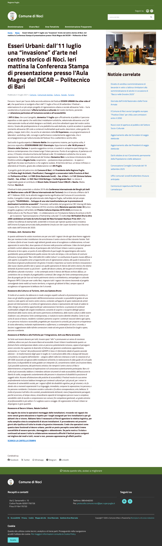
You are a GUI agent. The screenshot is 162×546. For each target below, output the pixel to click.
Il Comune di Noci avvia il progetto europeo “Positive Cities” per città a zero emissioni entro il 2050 (129, 115)
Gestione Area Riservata (69, 518)
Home (10, 32)
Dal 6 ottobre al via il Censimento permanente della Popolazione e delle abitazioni (130, 157)
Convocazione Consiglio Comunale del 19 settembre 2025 (129, 167)
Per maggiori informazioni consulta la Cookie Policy (53, 534)
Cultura (57, 94)
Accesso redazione (147, 518)
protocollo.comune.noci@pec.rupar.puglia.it (96, 503)
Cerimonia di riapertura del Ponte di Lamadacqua (126, 187)
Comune (33, 94)
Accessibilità (15, 518)
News (17, 32)
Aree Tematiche (52, 26)
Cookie (31, 518)
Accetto (13, 540)
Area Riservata (53, 518)
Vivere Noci (34, 26)
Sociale (64, 94)
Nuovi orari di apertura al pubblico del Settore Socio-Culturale (130, 126)
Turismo (71, 94)
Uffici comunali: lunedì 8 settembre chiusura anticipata (130, 177)
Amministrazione (15, 26)
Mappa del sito (40, 518)
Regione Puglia (13, 2)
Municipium (135, 518)
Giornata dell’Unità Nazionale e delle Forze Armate (129, 102)
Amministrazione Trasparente (78, 26)
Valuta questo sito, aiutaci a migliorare (81, 470)
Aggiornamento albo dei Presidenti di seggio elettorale (130, 147)
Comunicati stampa (45, 94)
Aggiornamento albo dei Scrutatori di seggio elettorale (130, 136)
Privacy (24, 518)
